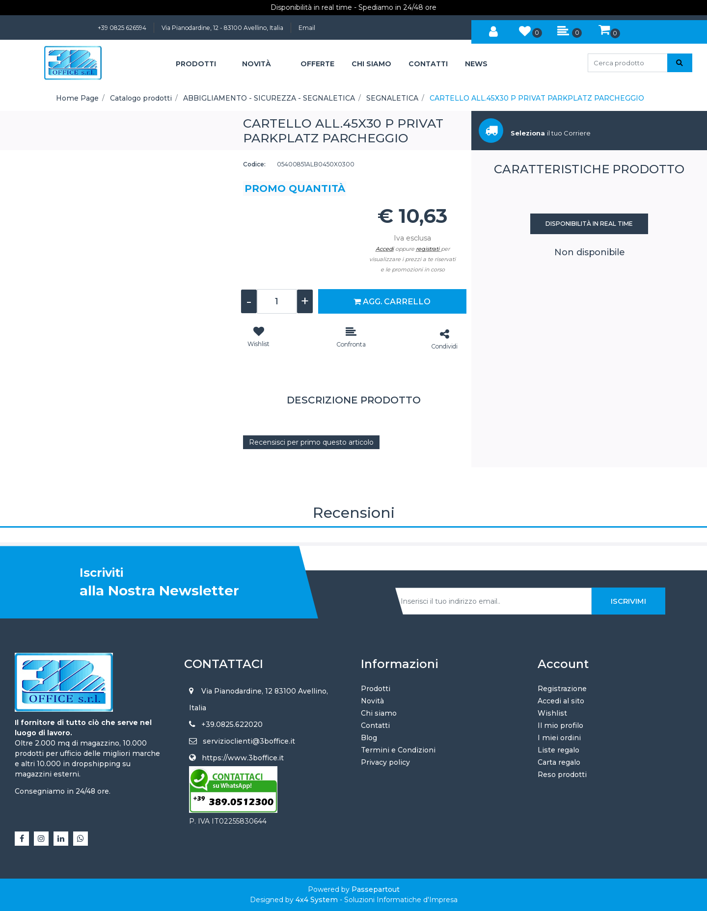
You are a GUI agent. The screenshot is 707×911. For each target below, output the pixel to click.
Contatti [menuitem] (375, 725)
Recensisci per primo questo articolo (311, 442)
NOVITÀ (256, 63)
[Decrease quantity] (249, 301)
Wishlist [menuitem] (552, 713)
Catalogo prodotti (141, 98)
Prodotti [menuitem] (375, 688)
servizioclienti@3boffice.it (249, 741)
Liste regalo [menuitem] (558, 750)
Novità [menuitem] (372, 701)
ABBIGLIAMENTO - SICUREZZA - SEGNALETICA (269, 98)
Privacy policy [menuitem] (385, 762)
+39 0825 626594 (122, 27)
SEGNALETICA (392, 98)
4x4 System (317, 899)
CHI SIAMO (371, 63)
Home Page (77, 98)
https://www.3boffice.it (243, 757)
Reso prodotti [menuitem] (562, 774)
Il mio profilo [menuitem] (560, 725)
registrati (427, 248)
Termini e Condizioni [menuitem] (398, 750)
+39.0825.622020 (232, 724)
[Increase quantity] (305, 301)
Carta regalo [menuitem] (559, 762)
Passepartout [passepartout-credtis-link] (376, 889)
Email (307, 27)
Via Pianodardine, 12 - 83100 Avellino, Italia (222, 27)
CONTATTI (428, 63)
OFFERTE (317, 63)
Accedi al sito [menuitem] (561, 701)
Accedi (385, 248)
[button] (679, 63)
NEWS (476, 63)
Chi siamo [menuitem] (379, 713)
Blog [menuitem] (369, 737)
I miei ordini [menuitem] (559, 737)
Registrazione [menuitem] (562, 688)
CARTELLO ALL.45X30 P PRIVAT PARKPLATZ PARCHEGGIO (537, 98)
